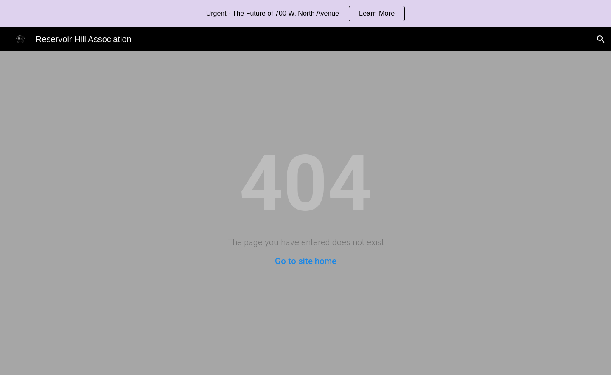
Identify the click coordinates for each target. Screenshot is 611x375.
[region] (305, 13)
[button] (601, 39)
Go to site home (305, 261)
